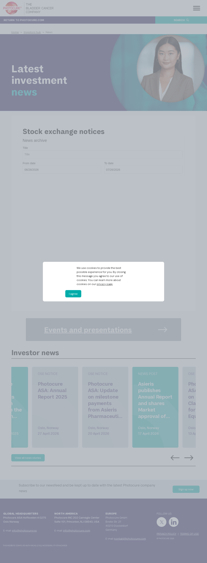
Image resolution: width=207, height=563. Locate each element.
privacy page (105, 284)
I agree (73, 294)
